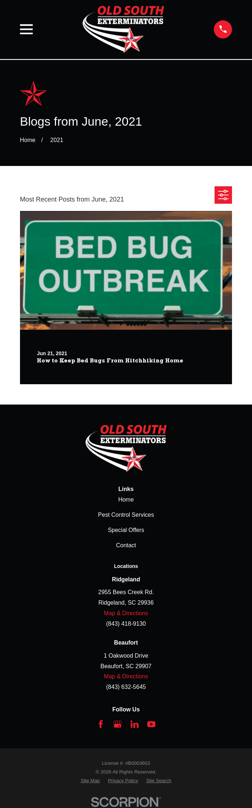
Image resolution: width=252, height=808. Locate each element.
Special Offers (126, 530)
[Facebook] (101, 724)
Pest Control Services (126, 515)
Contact (126, 545)
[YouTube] (151, 724)
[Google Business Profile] (117, 724)
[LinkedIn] (135, 724)
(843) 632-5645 (126, 687)
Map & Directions (126, 613)
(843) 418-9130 (126, 624)
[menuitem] (90, 780)
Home (126, 499)
